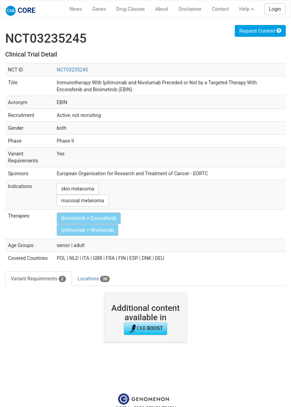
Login (275, 9)
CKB (145, 328)
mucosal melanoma (82, 200)
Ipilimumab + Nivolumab (87, 230)
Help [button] (246, 9)
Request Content (260, 31)
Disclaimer (189, 9)
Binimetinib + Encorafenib (88, 218)
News (75, 9)
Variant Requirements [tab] (38, 279)
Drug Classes (130, 9)
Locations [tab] (94, 279)
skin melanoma (77, 189)
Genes (99, 9)
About (161, 9)
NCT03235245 (72, 70)
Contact (220, 9)
